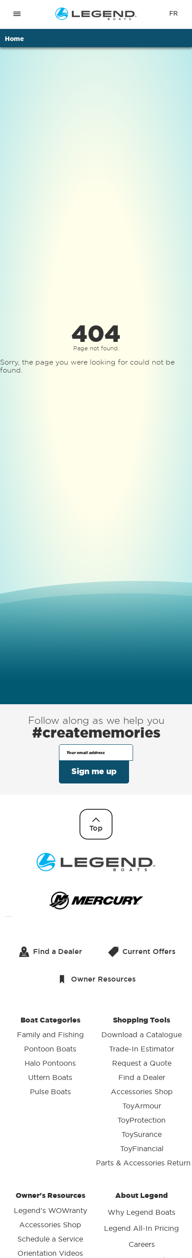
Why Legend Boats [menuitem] (141, 1212)
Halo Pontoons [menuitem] (50, 1063)
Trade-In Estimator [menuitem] (141, 1049)
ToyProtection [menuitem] (141, 1120)
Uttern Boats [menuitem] (50, 1078)
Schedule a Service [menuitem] (50, 1239)
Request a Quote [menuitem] (141, 1063)
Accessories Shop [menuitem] (142, 1092)
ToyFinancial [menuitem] (141, 1149)
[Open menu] (17, 14)
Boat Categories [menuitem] (50, 1057)
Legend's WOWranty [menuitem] (50, 1210)
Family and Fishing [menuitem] (50, 1035)
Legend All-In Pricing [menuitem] (141, 1228)
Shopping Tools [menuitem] (141, 1093)
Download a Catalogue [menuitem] (141, 1035)
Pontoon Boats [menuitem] (50, 1049)
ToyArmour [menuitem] (141, 1106)
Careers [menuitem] (142, 1244)
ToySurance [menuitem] (141, 1135)
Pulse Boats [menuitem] (50, 1092)
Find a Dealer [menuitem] (141, 1078)
